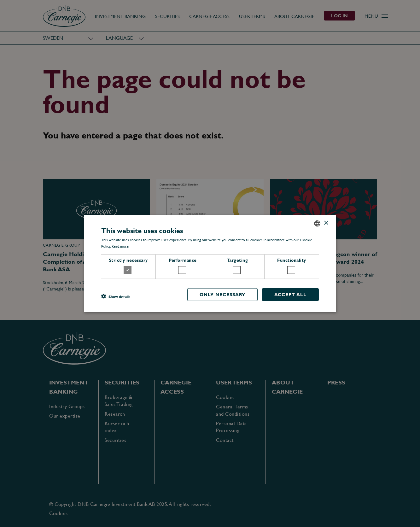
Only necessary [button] (222, 294)
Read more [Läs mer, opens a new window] (120, 246)
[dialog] (210, 263)
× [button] (326, 223)
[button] (115, 296)
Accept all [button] (290, 294)
